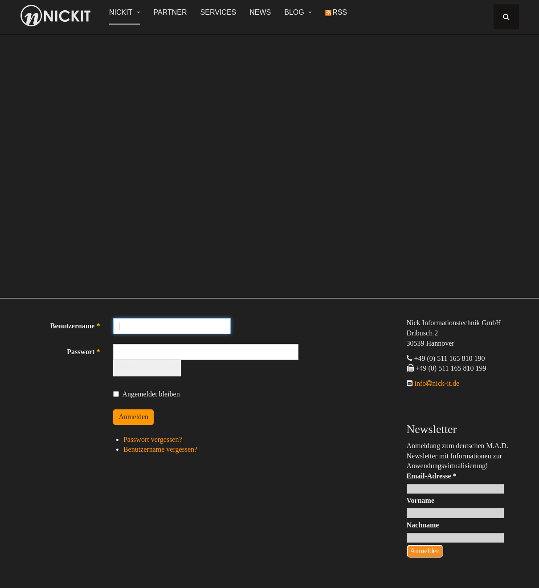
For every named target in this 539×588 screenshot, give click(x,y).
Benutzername (75, 326)
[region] (269, 161)
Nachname (423, 525)
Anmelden (133, 417)
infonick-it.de (436, 383)
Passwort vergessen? (152, 439)
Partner (170, 12)
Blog (298, 12)
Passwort (83, 351)
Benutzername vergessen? (160, 449)
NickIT (124, 12)
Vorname (421, 500)
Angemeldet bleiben (146, 394)
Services (218, 12)
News (260, 12)
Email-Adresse (432, 476)
